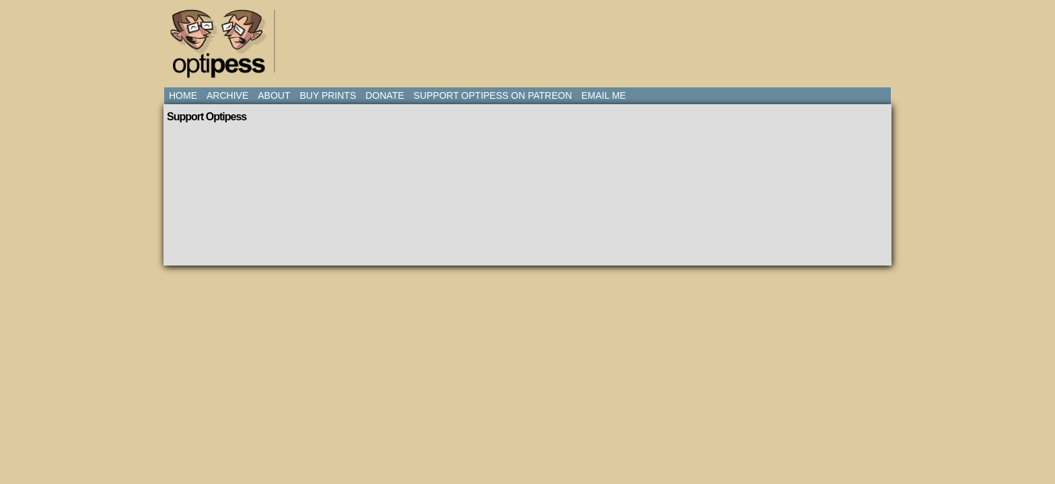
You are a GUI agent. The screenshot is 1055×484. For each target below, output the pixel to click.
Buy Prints (327, 95)
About (274, 95)
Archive (227, 95)
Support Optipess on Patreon (493, 95)
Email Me (603, 95)
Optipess (224, 47)
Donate (384, 95)
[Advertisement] (530, 37)
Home (183, 95)
